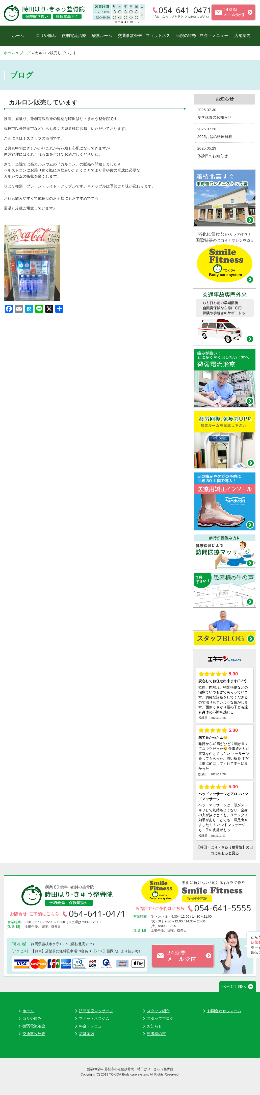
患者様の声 (156, 1033)
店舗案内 (242, 35)
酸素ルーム (102, 35)
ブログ (25, 53)
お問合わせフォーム (224, 1011)
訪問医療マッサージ (96, 1011)
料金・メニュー (214, 35)
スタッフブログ (160, 1018)
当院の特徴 (186, 35)
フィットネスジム (94, 1018)
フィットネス (158, 35)
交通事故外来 (130, 35)
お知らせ (154, 1026)
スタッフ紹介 (158, 1011)
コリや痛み (46, 35)
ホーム (18, 35)
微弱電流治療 (74, 35)
